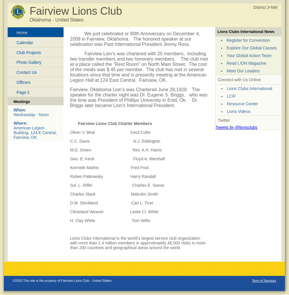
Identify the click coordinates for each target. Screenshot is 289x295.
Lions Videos (238, 111)
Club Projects (28, 52)
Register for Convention (248, 40)
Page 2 (22, 92)
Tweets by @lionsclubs (236, 127)
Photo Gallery (28, 62)
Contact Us (26, 72)
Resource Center (242, 103)
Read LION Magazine (246, 63)
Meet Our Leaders (243, 71)
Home (21, 32)
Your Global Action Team (249, 55)
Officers (23, 82)
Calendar (24, 42)
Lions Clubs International (249, 88)
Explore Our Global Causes (252, 48)
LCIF (231, 96)
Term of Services (264, 280)
